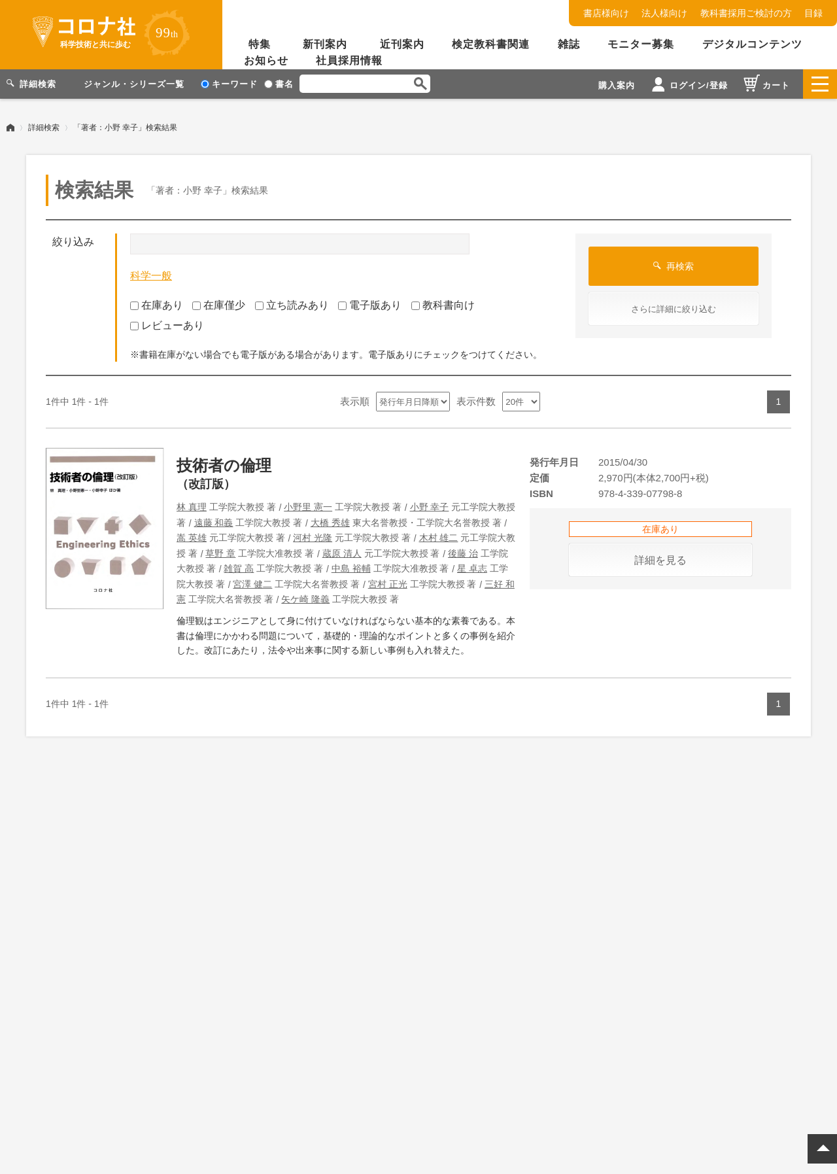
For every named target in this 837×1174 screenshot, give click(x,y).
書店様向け (606, 13)
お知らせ (266, 60)
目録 (813, 13)
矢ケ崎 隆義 (305, 599)
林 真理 (192, 507)
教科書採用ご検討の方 (746, 13)
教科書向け (443, 305)
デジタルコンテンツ (752, 44)
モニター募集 (640, 44)
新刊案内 (325, 44)
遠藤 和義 (213, 522)
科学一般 (151, 275)
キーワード (229, 84)
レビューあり (167, 325)
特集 (259, 44)
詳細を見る (660, 560)
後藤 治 (463, 552)
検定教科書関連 (491, 44)
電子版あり (369, 305)
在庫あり (156, 305)
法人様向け (664, 13)
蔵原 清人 (342, 552)
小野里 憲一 (308, 507)
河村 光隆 (312, 537)
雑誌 (569, 44)
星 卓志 (472, 568)
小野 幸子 (429, 507)
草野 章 (220, 552)
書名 (279, 84)
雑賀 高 (239, 568)
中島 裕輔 (351, 568)
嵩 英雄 (192, 537)
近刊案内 (402, 44)
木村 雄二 (438, 537)
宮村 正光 (387, 583)
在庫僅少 (218, 305)
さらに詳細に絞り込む (673, 309)
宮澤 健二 (252, 583)
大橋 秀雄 (330, 522)
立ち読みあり (292, 305)
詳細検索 (44, 127)
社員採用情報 (349, 60)
